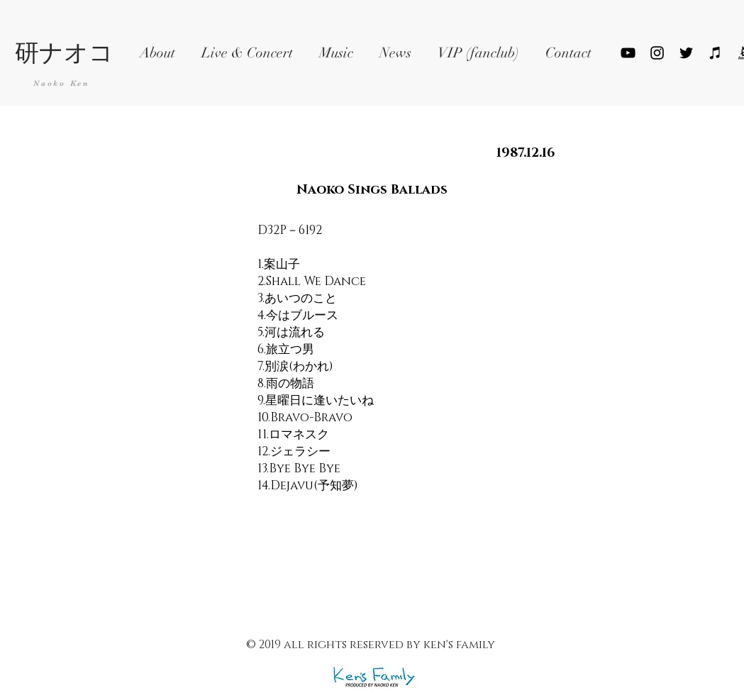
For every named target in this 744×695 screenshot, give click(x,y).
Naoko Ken (61, 83)
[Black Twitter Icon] (686, 53)
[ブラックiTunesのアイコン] (715, 53)
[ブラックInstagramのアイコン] (657, 53)
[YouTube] (628, 53)
